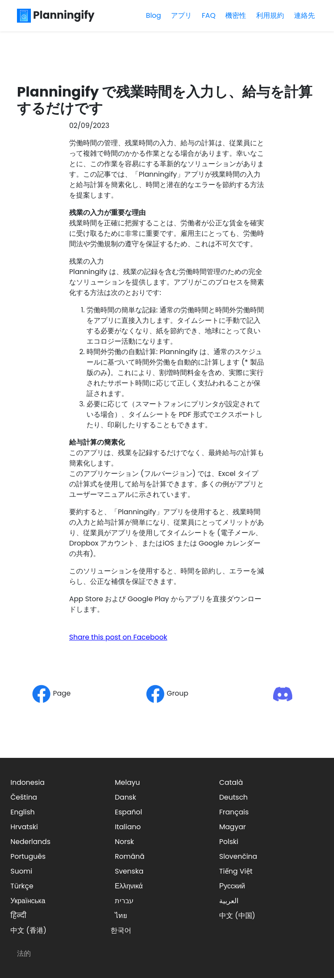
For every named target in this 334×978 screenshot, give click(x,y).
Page (51, 693)
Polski (228, 842)
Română (129, 856)
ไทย (121, 916)
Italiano (128, 827)
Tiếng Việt (236, 871)
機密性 (235, 15)
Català (231, 782)
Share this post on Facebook (118, 637)
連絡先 (304, 15)
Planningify (55, 15)
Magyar (232, 827)
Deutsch (233, 797)
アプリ (181, 15)
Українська (27, 901)
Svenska (129, 871)
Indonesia (27, 782)
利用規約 (270, 15)
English (22, 812)
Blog (153, 15)
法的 (24, 953)
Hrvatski (24, 827)
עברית (124, 901)
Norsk (124, 842)
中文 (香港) (28, 930)
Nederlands (30, 842)
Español (128, 812)
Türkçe (21, 886)
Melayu (127, 782)
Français (234, 812)
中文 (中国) (237, 916)
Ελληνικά (129, 886)
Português (28, 856)
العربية (228, 901)
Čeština (23, 797)
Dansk (125, 797)
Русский (232, 886)
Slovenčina (238, 856)
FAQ (208, 15)
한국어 (120, 930)
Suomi (21, 871)
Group (167, 693)
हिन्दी (18, 916)
